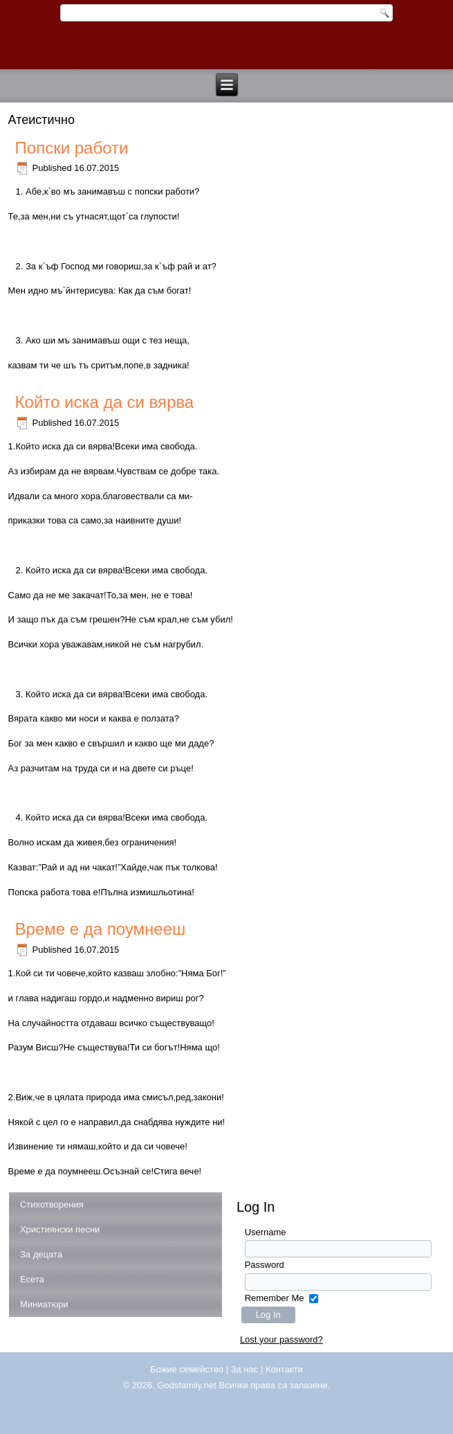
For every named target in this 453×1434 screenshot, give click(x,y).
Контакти (284, 1369)
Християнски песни (60, 1229)
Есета (32, 1279)
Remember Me (274, 1298)
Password (264, 1265)
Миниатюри (44, 1304)
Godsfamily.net (186, 1385)
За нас (245, 1369)
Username (265, 1232)
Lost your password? (281, 1339)
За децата (41, 1254)
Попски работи (72, 147)
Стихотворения (52, 1204)
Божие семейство (186, 1369)
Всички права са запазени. (275, 1385)
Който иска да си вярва (104, 402)
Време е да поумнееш (100, 929)
